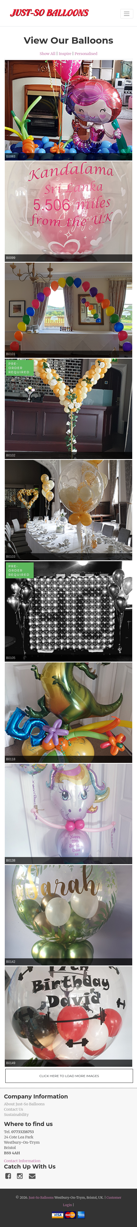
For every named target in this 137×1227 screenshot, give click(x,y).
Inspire (65, 53)
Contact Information (22, 1161)
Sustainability (16, 1114)
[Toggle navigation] (126, 13)
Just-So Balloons (41, 1197)
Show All (48, 53)
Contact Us (13, 1109)
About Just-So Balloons (24, 1104)
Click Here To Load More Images (69, 1076)
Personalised (86, 53)
